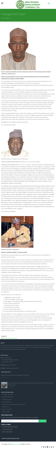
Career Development (7, 429)
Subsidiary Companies (7, 395)
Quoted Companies (7, 400)
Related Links (5, 407)
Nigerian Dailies (6, 412)
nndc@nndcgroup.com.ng (11, 368)
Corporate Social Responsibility (10, 426)
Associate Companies (7, 398)
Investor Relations (6, 402)
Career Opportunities (7, 431)
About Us (8, 18)
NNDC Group (15, 444)
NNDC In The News (7, 410)
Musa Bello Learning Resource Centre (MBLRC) (13, 405)
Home (3, 18)
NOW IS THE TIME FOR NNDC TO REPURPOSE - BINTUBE (15, 374)
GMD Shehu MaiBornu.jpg (10, 338)
